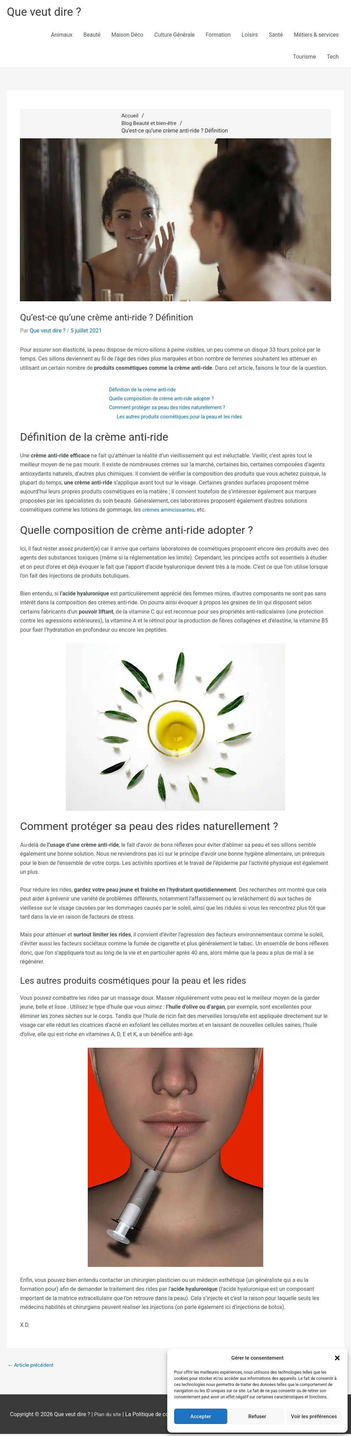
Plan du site (107, 1416)
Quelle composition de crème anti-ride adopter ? (161, 400)
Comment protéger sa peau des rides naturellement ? (167, 409)
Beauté (91, 36)
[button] (337, 1358)
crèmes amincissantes (169, 511)
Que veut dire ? (46, 12)
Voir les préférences (314, 1416)
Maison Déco (127, 36)
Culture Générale (174, 36)
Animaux (62, 36)
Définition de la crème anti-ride (141, 391)
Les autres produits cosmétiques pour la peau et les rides (179, 418)
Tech (333, 58)
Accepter (200, 1416)
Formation (218, 36)
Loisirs (250, 36)
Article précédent (32, 1366)
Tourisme (304, 58)
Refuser (257, 1416)
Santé (276, 36)
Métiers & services (316, 36)
